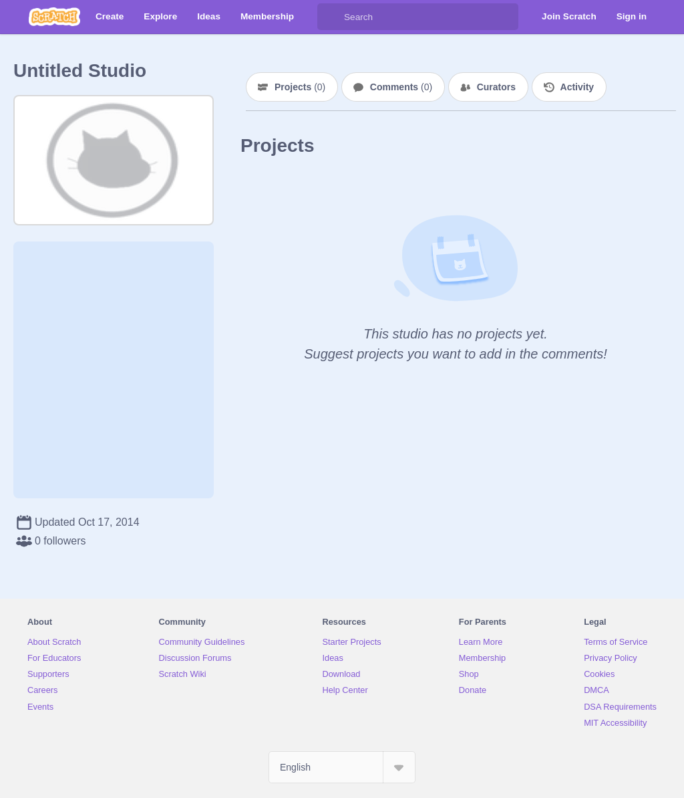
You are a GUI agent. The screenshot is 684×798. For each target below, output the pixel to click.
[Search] (330, 16)
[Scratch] (54, 16)
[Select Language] (342, 767)
